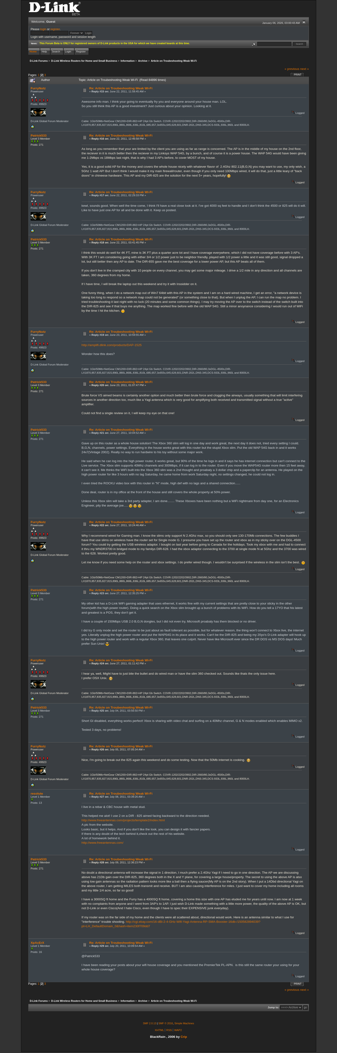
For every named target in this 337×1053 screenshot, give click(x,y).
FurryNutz (38, 88)
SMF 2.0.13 (149, 1023)
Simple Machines (184, 1023)
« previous (292, 69)
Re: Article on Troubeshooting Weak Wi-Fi (120, 88)
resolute (37, 793)
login (43, 29)
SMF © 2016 (165, 1023)
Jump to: (273, 1007)
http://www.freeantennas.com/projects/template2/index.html (123, 820)
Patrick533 (39, 135)
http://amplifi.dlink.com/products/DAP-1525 (112, 345)
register (55, 29)
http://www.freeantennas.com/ (102, 842)
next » (304, 69)
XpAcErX (37, 942)
